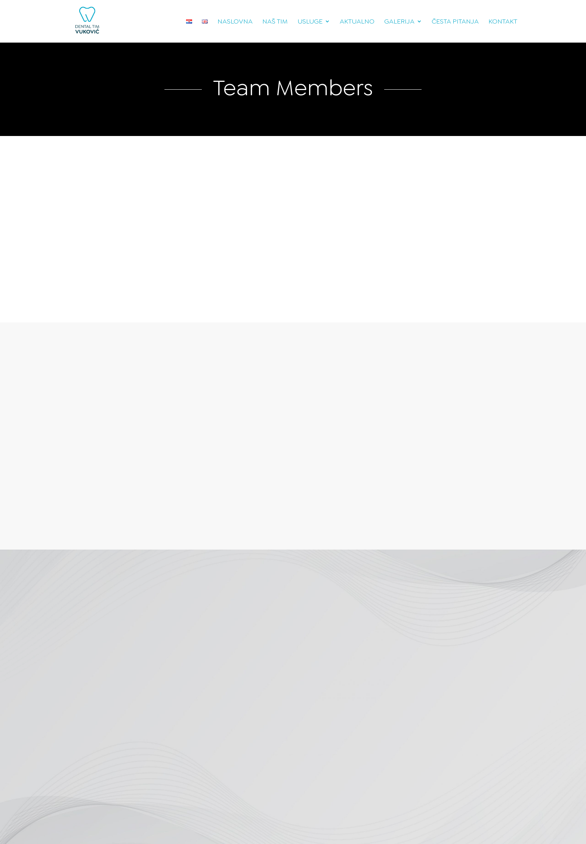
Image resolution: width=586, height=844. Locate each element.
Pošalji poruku (166, 742)
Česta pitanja (455, 22)
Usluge (310, 22)
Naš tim (275, 22)
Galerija (399, 22)
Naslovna (235, 22)
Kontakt (502, 22)
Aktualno (357, 22)
